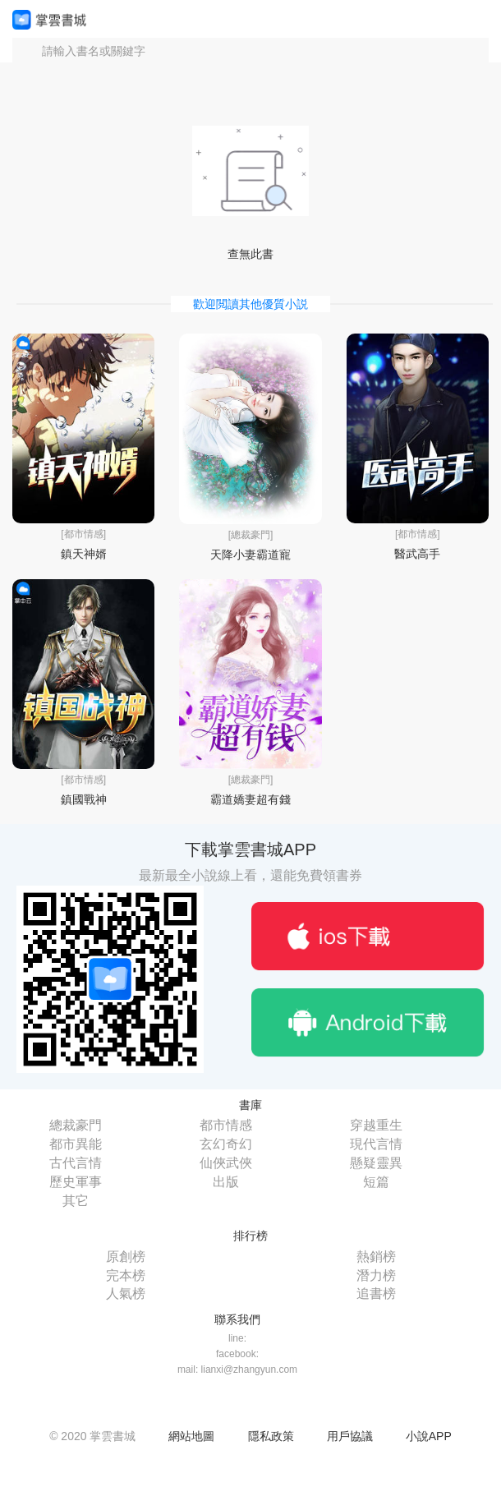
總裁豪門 (75, 1125)
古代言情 (75, 1163)
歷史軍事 (75, 1182)
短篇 (376, 1182)
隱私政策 (271, 1436)
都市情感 (226, 1125)
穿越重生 (376, 1125)
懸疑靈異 (376, 1163)
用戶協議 (350, 1436)
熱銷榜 (376, 1257)
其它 (75, 1201)
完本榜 (125, 1275)
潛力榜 (376, 1275)
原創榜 (125, 1257)
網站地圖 (191, 1436)
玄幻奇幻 (226, 1144)
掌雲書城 (49, 20)
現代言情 (376, 1144)
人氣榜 (125, 1294)
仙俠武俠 (226, 1163)
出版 (226, 1182)
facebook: (237, 1354)
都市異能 (75, 1144)
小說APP (429, 1436)
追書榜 (376, 1294)
